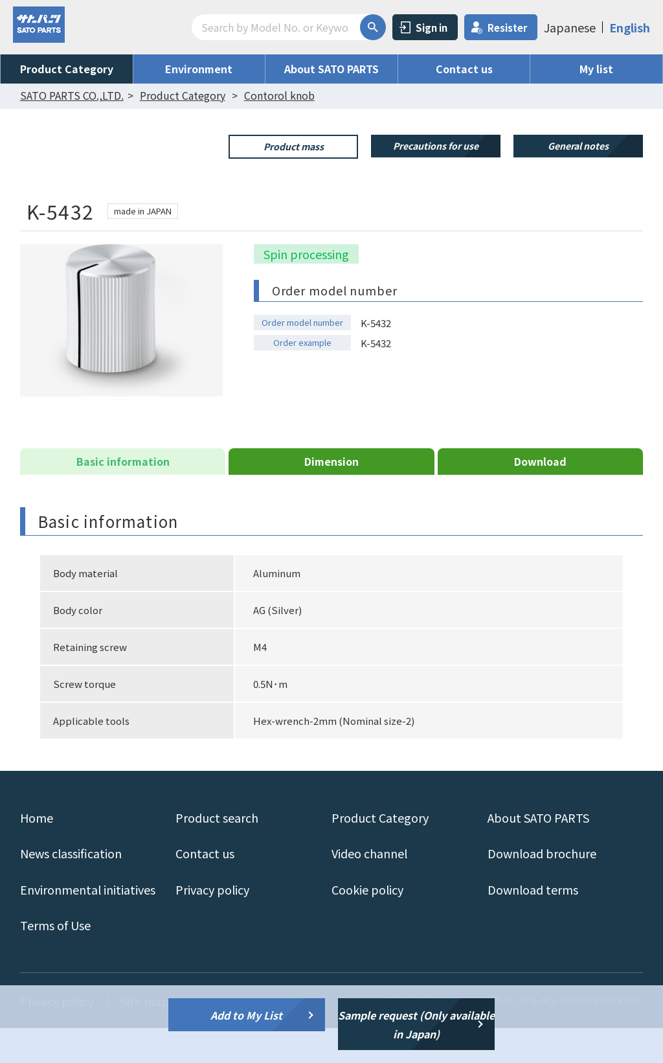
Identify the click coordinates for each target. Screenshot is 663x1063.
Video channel (369, 888)
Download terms (533, 923)
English (629, 27)
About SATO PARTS (331, 68)
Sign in (431, 27)
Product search (216, 852)
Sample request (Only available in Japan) (416, 1024)
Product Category (66, 68)
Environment (198, 68)
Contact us (464, 68)
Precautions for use (435, 145)
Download (540, 496)
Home (36, 852)
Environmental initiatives (87, 923)
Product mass (294, 146)
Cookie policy (367, 923)
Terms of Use (55, 959)
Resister (507, 27)
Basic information (123, 496)
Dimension (331, 496)
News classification (71, 888)
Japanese (570, 27)
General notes (578, 145)
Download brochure (542, 888)
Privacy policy (212, 923)
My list (596, 68)
